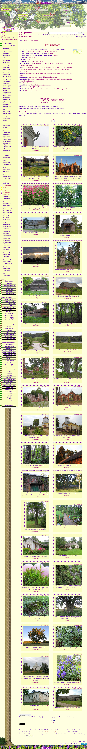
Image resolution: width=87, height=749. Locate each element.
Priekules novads (6, 196)
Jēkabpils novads (7, 122)
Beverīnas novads (7, 76)
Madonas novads (6, 159)
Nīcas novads (6, 171)
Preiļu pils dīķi (38, 61)
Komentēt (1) (67, 209)
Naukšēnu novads (7, 167)
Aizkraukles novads (7, 51)
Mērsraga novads (7, 166)
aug (62, 102)
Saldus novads (6, 233)
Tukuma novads (6, 252)
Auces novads (6, 65)
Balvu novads (6, 72)
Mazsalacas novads (7, 164)
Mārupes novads (6, 162)
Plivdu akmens (32, 57)
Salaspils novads (6, 231)
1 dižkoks (50, 53)
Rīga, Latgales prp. (7, 210)
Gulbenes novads (6, 106)
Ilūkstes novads (6, 111)
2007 (47, 705)
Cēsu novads (5, 83)
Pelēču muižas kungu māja (49, 77)
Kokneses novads (7, 138)
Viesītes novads (6, 270)
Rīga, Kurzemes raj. (7, 208)
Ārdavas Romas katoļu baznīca (35, 67)
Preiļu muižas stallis (27, 81)
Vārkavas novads (7, 261)
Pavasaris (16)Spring (54, 99)
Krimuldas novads (7, 141)
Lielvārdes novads (7, 146)
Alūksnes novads (6, 60)
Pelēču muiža (64, 73)
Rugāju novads (6, 222)
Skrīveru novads (6, 240)
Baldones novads (6, 69)
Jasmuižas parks (48, 63)
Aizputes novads (6, 53)
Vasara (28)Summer (61, 99)
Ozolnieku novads (7, 176)
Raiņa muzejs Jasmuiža (31, 91)
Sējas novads (6, 237)
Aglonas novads (6, 50)
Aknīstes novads (6, 55)
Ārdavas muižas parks (37, 63)
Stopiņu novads (6, 245)
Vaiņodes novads (6, 254)
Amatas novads (6, 62)
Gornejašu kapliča (35, 87)
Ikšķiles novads (6, 109)
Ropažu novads (6, 219)
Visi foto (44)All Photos (44, 99)
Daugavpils (5, 90)
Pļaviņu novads (6, 181)
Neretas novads (6, 169)
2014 (36, 148)
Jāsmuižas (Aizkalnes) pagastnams (41, 85)
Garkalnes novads (7, 102)
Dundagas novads (7, 95)
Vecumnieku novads (7, 265)
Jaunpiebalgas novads (8, 116)
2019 (71, 235)
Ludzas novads (6, 157)
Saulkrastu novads (7, 235)
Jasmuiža (46, 73)
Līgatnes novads (6, 150)
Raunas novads (6, 200)
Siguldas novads (6, 238)
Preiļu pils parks (27, 65)
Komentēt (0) (35, 150)
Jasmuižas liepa (40, 51)
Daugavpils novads (7, 92)
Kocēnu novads (6, 136)
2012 (43, 232)
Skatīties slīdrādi (24, 112)
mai (54, 102)
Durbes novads (6, 97)
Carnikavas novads (7, 81)
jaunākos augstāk (44, 102)
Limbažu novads (6, 152)
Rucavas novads (6, 221)
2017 (68, 149)
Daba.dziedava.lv (10, 39)
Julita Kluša (46, 125)
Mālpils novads (6, 160)
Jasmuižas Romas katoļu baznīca (55, 67)
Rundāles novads (6, 226)
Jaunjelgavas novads (7, 115)
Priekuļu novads (6, 198)
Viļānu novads (6, 273)
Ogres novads (6, 173)
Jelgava (4, 123)
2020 (37, 178)
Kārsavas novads (6, 130)
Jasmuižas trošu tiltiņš (29, 83)
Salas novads (6, 229)
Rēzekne (5, 201)
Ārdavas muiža (38, 73)
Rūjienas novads (6, 224)
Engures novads (6, 99)
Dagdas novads (6, 88)
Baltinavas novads (7, 71)
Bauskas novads (6, 74)
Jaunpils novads (6, 118)
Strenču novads (6, 247)
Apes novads (5, 64)
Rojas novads (6, 217)
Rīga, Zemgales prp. (7, 214)
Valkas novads (6, 256)
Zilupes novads (6, 275)
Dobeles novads (6, 94)
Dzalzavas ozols (30, 51)
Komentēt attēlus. (36, 112)
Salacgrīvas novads (7, 228)
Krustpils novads (6, 143)
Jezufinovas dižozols (51, 51)
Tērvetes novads (6, 251)
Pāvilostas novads (7, 180)
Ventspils (5, 266)
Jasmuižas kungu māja (35, 77)
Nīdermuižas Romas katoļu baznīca (48, 69)
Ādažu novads (6, 48)
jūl (60, 102)
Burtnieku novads (7, 79)
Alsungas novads (6, 58)
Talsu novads (6, 249)
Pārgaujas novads (7, 178)
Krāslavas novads (7, 139)
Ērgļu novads (6, 101)
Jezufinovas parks (58, 63)
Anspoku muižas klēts (37, 79)
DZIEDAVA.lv (46, 3)
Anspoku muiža (29, 73)
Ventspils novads (6, 268)
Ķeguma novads (6, 132)
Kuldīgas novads (6, 145)
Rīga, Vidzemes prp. (7, 212)
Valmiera (5, 258)
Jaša (29, 59)
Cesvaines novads (7, 85)
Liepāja (4, 148)
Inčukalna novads (7, 113)
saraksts (9, 35)
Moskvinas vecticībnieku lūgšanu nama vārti (43, 89)
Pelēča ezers (30, 61)
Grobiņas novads (6, 104)
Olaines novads (6, 174)
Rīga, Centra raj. (6, 207)
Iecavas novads (6, 108)
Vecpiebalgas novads (7, 263)
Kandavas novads (7, 129)
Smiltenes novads (7, 244)
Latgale (26, 40)
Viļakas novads (6, 272)
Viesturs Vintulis (45, 689)
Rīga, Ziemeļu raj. (7, 215)
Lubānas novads (6, 155)
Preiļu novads (6, 183)
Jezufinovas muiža (54, 73)
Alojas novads (6, 57)
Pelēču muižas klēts (50, 79)
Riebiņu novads (6, 205)
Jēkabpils (5, 120)
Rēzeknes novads (6, 203)
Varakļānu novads (7, 259)
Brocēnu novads (6, 78)
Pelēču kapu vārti (62, 89)
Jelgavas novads (6, 125)
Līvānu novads (6, 153)
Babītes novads (6, 67)
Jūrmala (5, 127)
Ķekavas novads (6, 134)
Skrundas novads (7, 242)
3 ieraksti (55, 55)
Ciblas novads (6, 87)
